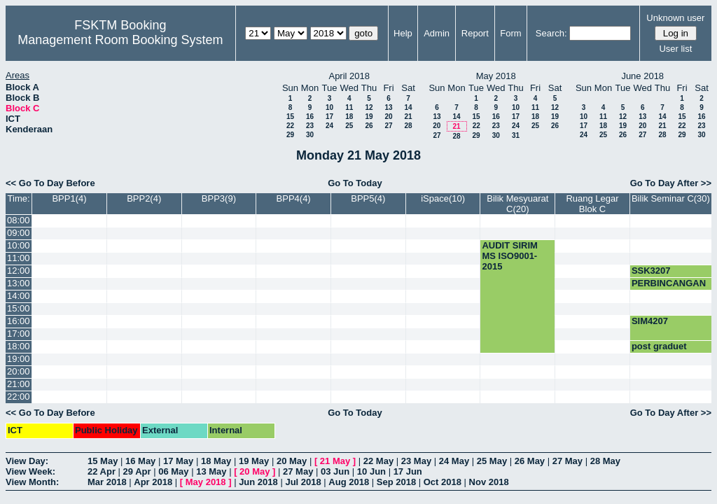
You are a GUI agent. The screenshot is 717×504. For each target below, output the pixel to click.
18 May (216, 461)
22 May (378, 461)
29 (290, 135)
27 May (567, 461)
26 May (530, 461)
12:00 (18, 270)
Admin (437, 33)
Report (475, 33)
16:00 (18, 321)
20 (388, 116)
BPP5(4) (368, 198)
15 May (103, 461)
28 (408, 126)
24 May (454, 461)
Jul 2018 (303, 482)
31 (516, 135)
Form (510, 33)
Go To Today (355, 183)
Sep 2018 (396, 482)
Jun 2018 (258, 482)
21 (408, 116)
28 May (605, 461)
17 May (178, 461)
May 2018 (206, 482)
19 (369, 116)
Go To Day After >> (670, 183)
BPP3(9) (219, 198)
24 (329, 126)
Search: (551, 33)
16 (310, 116)
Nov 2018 (489, 482)
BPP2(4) (144, 198)
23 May (416, 461)
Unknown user (675, 18)
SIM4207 (650, 321)
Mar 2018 (107, 482)
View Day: (27, 461)
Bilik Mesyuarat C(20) (517, 203)
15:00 (18, 308)
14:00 (18, 295)
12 (369, 107)
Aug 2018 (348, 482)
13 (388, 107)
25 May (492, 461)
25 (349, 126)
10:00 (18, 245)
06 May (173, 471)
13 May (211, 471)
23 (310, 126)
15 (290, 116)
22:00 (18, 396)
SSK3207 (651, 270)
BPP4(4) (294, 198)
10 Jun (371, 471)
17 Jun (408, 471)
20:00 (18, 371)
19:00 (18, 359)
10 (329, 107)
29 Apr (137, 471)
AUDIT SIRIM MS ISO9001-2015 (509, 256)
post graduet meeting (659, 351)
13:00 (18, 283)
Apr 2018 (153, 482)
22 (290, 126)
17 (329, 116)
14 (408, 107)
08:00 (18, 220)
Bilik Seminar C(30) (671, 198)
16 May (140, 461)
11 (349, 107)
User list (675, 48)
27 (388, 126)
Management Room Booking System (120, 40)
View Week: (30, 471)
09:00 (18, 232)
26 (369, 126)
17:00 (18, 333)
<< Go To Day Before (50, 183)
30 (310, 135)
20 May (292, 461)
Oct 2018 (442, 482)
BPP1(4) (69, 198)
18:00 (18, 346)
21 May (335, 461)
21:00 (18, 384)
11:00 (18, 258)
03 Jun (335, 471)
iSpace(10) (443, 198)
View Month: (32, 482)
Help (403, 33)
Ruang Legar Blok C (592, 203)
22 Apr (102, 471)
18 (349, 116)
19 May (254, 461)
